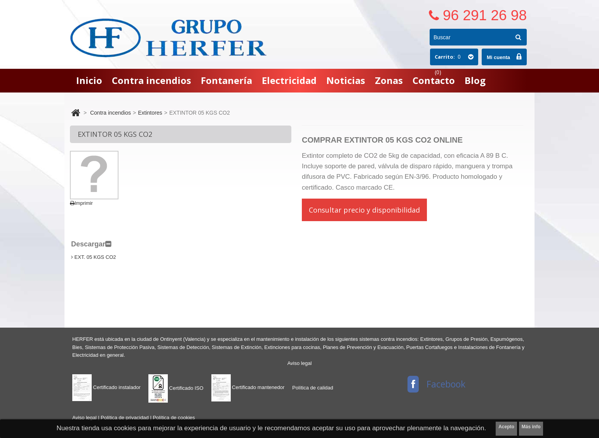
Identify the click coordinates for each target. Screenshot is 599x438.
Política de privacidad (125, 418)
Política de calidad (312, 388)
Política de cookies (174, 418)
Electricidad (289, 80)
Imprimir (81, 203)
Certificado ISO (176, 388)
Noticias (345, 80)
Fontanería (226, 80)
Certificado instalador (106, 387)
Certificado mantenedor (248, 387)
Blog (475, 80)
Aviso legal (299, 363)
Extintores (150, 113)
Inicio (89, 80)
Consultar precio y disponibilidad (364, 210)
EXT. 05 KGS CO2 (93, 257)
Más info (531, 426)
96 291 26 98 (485, 15)
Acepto (506, 426)
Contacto (434, 80)
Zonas (389, 80)
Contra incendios (151, 80)
